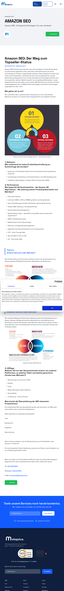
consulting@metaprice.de (18, 475)
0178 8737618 (16, 471)
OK (52, 308)
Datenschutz (8, 587)
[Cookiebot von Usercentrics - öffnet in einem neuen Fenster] (55, 282)
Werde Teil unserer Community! (15, 566)
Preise (43, 584)
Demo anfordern (36, 4)
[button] (55, 4)
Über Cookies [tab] (53, 286)
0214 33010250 (12, 466)
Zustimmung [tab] (11, 286)
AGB (6, 580)
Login (43, 580)
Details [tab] (32, 286)
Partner (25, 584)
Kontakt (44, 587)
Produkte (26, 587)
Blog (24, 580)
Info (6, 584)
